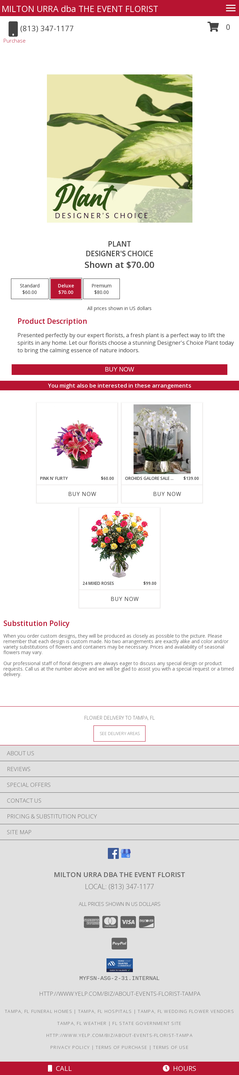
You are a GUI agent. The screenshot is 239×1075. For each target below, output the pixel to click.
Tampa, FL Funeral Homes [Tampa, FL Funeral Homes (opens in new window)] (38, 1011)
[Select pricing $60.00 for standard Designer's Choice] (29, 289)
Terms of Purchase (121, 1047)
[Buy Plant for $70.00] (120, 369)
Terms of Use (171, 1047)
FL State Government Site (146, 1023)
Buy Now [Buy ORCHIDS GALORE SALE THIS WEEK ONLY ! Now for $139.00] (167, 494)
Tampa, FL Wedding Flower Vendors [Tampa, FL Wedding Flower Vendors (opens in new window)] (186, 1011)
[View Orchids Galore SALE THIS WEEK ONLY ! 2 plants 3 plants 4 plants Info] (162, 439)
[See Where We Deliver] (119, 733)
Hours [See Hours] (179, 1068)
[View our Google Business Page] (125, 857)
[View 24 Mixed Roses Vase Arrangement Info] (119, 544)
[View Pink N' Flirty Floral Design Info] (77, 439)
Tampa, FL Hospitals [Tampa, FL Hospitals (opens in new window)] (105, 1011)
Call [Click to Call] (60, 1068)
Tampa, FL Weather (81, 1023)
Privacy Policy (70, 1047)
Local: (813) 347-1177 (119, 886)
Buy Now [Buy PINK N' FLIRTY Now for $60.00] (82, 494)
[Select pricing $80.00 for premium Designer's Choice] (102, 289)
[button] (218, 29)
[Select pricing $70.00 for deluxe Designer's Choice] (66, 289)
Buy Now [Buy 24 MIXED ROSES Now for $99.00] (125, 599)
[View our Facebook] (113, 857)
